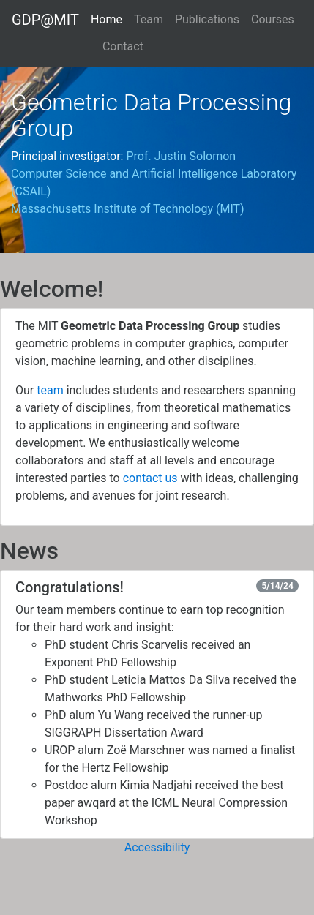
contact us (150, 478)
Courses (272, 19)
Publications (207, 19)
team (50, 390)
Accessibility (157, 847)
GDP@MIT (45, 20)
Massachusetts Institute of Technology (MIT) (127, 209)
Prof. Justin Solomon (181, 156)
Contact (122, 46)
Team (148, 19)
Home (106, 18)
